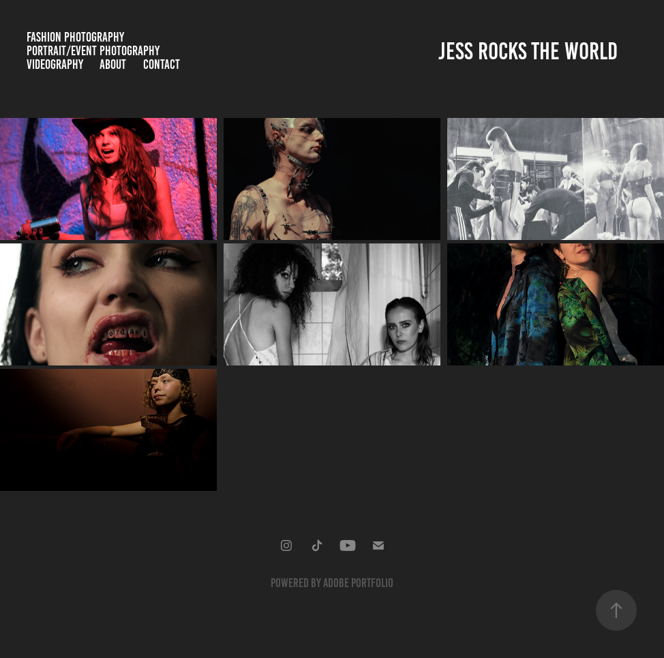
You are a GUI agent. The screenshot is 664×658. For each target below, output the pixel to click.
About (113, 64)
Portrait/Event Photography (93, 51)
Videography (55, 64)
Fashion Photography (75, 37)
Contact (161, 64)
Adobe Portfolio (358, 583)
